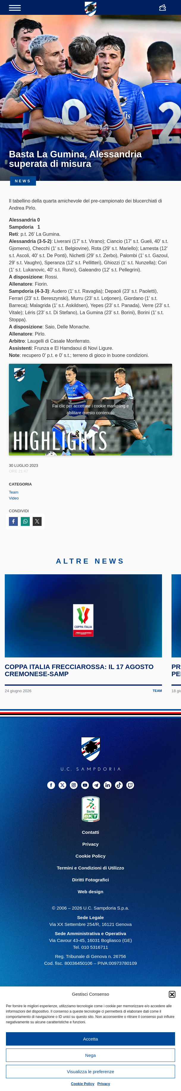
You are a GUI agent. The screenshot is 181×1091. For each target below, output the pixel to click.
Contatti (90, 832)
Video (14, 498)
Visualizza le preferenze (90, 1071)
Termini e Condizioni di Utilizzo (90, 868)
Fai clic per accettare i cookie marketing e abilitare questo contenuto (90, 409)
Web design (90, 891)
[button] (172, 994)
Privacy (103, 1084)
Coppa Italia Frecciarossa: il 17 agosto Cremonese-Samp (79, 670)
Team (13, 492)
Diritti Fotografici (90, 880)
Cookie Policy (83, 1084)
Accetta (90, 1038)
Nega (90, 1055)
